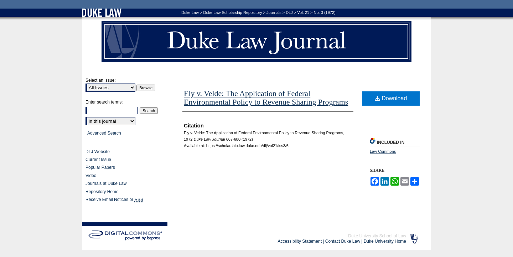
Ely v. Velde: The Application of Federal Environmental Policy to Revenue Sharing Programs (266, 97)
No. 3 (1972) (325, 12)
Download (391, 98)
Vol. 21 (303, 12)
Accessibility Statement (300, 241)
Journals (273, 12)
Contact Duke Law (342, 241)
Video (91, 175)
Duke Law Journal (256, 41)
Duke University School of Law (377, 235)
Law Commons (383, 151)
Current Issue (98, 159)
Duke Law (190, 12)
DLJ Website (98, 151)
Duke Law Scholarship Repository (232, 12)
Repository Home (102, 191)
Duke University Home (385, 241)
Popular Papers (100, 167)
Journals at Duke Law (106, 183)
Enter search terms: (104, 102)
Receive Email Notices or (114, 199)
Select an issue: (101, 80)
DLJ (289, 12)
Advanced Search (104, 133)
